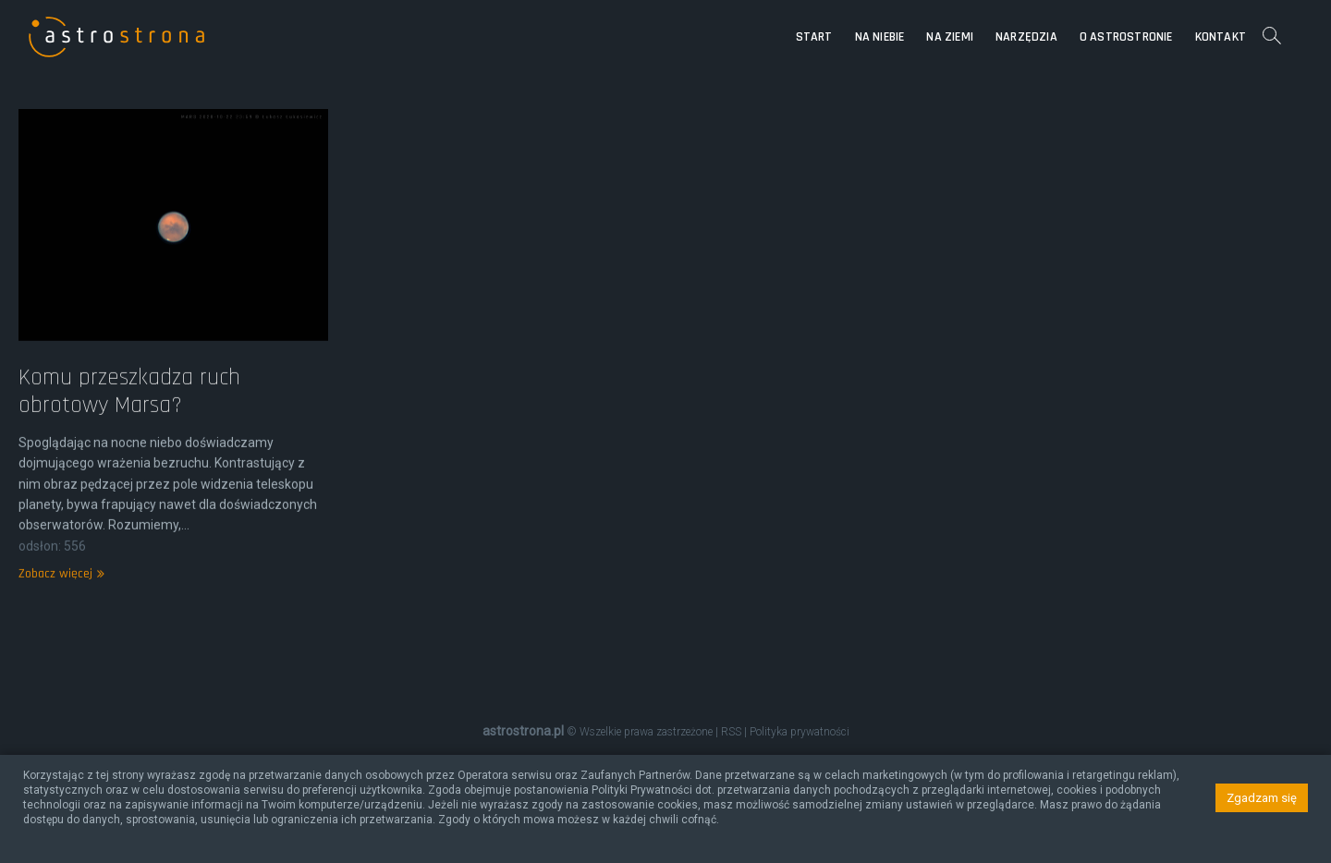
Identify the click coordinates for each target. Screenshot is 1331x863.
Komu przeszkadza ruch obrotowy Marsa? (129, 415)
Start (814, 37)
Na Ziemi (949, 37)
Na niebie (880, 37)
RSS (731, 731)
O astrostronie (1126, 37)
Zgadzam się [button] (1262, 798)
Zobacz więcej (59, 598)
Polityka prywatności (799, 731)
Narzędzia (1026, 37)
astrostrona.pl (523, 730)
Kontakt (1220, 37)
